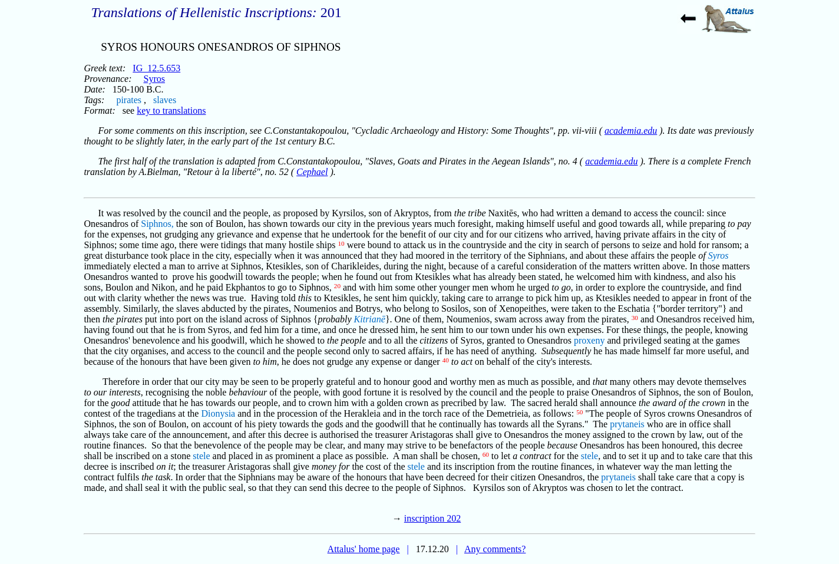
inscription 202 (432, 518)
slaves (164, 100)
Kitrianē (369, 319)
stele (201, 456)
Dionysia (218, 413)
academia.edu (631, 131)
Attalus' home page (364, 549)
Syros (154, 79)
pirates (128, 100)
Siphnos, (157, 224)
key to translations (171, 110)
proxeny (589, 340)
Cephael (312, 172)
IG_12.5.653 (156, 68)
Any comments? (495, 549)
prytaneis (627, 424)
